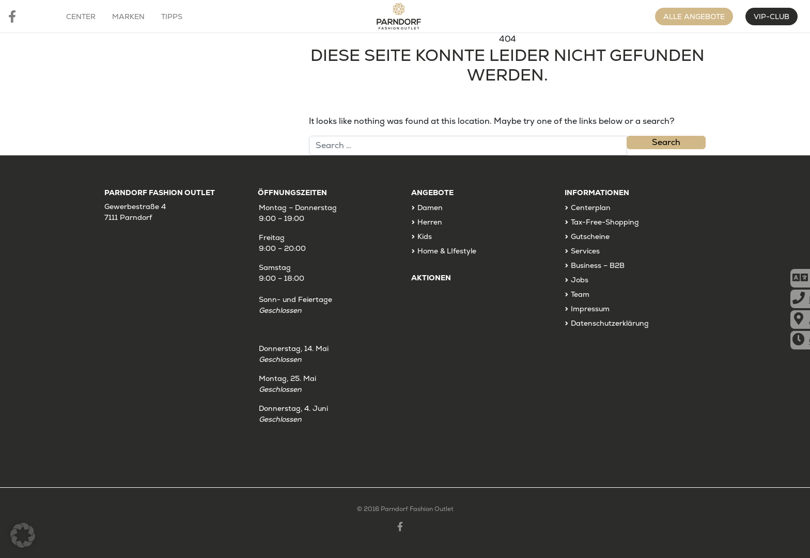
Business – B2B (598, 265)
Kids (424, 236)
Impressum (590, 308)
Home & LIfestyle (446, 251)
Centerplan (591, 207)
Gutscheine (590, 236)
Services (585, 251)
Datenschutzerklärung (610, 323)
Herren (429, 222)
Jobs (579, 279)
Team (580, 294)
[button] (22, 535)
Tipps (171, 16)
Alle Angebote (694, 16)
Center (81, 16)
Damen (430, 207)
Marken (128, 16)
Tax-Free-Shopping (605, 222)
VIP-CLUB (771, 16)
